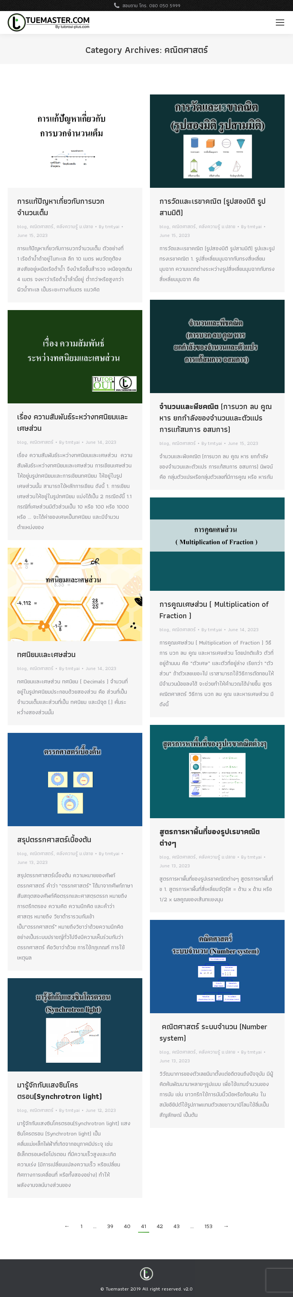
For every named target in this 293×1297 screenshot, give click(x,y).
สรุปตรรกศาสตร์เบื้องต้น (54, 839)
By (109, 226)
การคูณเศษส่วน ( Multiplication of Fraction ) (214, 610)
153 (208, 1226)
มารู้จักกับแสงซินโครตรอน (59, 1090)
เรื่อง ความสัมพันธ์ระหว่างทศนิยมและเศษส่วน (72, 422)
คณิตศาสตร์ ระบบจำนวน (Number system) (213, 1032)
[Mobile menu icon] (280, 22)
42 (160, 1226)
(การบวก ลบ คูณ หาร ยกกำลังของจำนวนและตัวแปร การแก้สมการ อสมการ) (215, 417)
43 (177, 1226)
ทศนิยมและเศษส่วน (46, 654)
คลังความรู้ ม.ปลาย (74, 226)
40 (127, 1226)
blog (22, 226)
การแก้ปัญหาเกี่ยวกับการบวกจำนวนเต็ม (61, 207)
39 (110, 1226)
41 (143, 1226)
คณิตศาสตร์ (41, 226)
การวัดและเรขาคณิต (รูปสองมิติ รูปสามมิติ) (212, 207)
